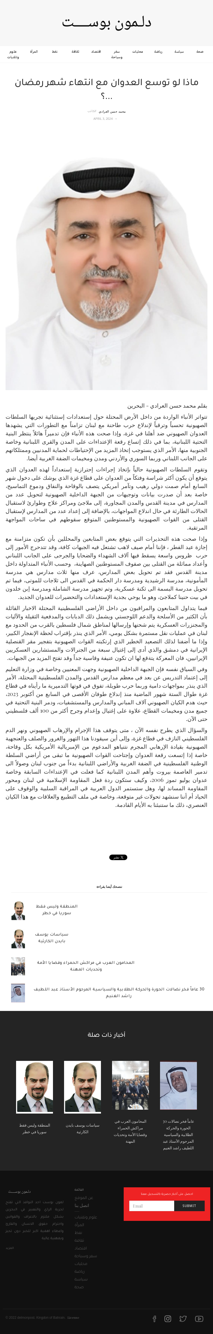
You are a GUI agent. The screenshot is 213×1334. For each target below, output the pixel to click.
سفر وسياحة (116, 54)
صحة (200, 51)
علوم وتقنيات (13, 54)
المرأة (34, 51)
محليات (137, 51)
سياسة (179, 51)
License (73, 1317)
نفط (55, 51)
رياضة (158, 51)
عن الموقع (84, 1198)
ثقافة (75, 51)
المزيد (10, 1248)
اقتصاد (96, 51)
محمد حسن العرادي (112, 111)
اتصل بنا (82, 1205)
